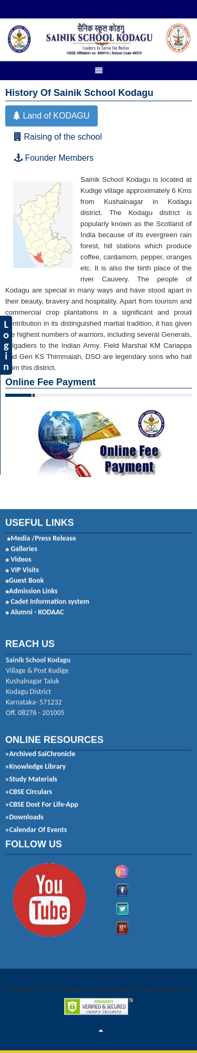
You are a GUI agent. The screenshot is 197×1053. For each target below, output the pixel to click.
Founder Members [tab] (54, 155)
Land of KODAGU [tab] (51, 113)
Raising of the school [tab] (58, 134)
